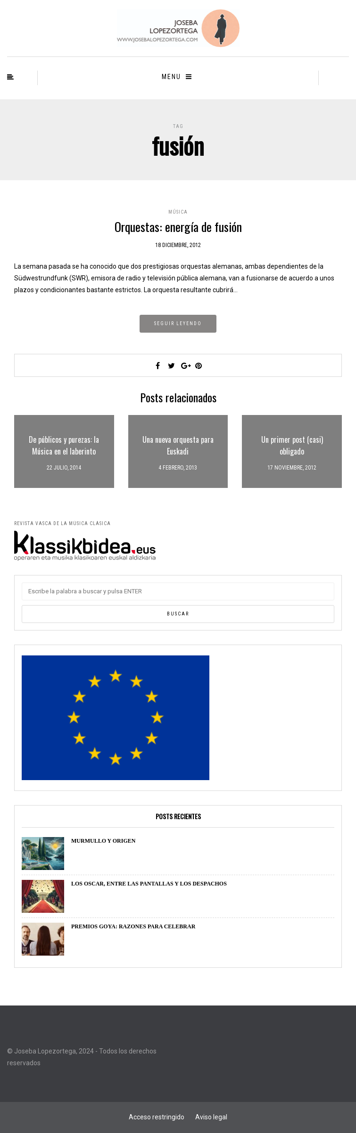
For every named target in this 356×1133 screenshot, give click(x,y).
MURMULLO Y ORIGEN (103, 841)
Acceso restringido (156, 1117)
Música (178, 212)
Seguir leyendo (178, 323)
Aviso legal (211, 1117)
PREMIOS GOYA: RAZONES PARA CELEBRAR (133, 926)
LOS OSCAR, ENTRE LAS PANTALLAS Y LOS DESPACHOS (149, 883)
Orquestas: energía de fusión (178, 226)
